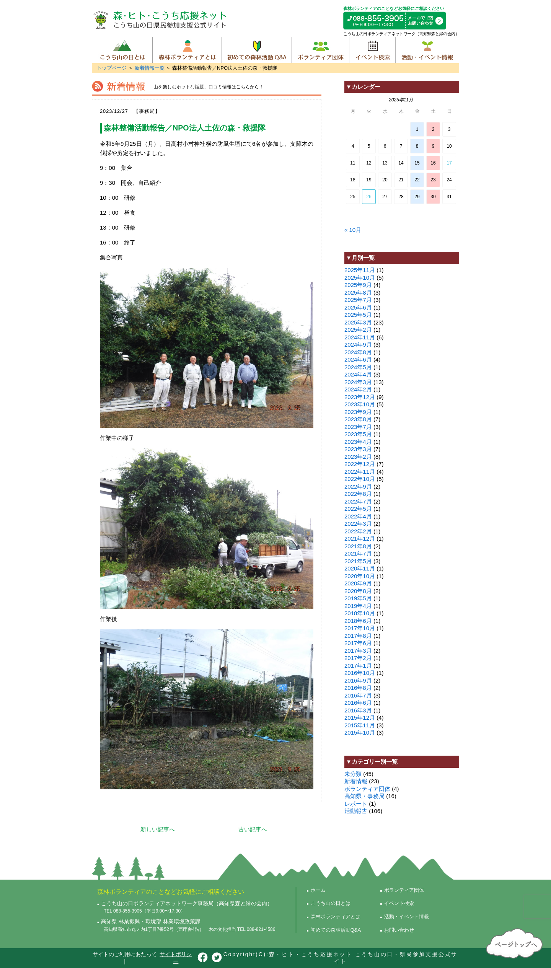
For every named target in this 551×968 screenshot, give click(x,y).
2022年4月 (358, 516)
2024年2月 (358, 389)
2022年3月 (358, 523)
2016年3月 (358, 710)
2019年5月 (358, 598)
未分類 (353, 774)
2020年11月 (359, 568)
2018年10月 (359, 613)
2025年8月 (358, 292)
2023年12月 (359, 397)
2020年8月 (358, 591)
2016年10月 (359, 673)
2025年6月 (358, 307)
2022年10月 (359, 479)
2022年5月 (358, 508)
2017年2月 (358, 658)
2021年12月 (359, 538)
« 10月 (352, 230)
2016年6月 (358, 702)
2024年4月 (358, 374)
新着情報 (355, 781)
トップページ (112, 68)
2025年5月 (358, 314)
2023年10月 (359, 404)
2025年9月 (358, 285)
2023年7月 (358, 427)
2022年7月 (358, 501)
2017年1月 (358, 665)
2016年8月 (358, 687)
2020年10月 (359, 576)
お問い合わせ (399, 930)
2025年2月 (358, 329)
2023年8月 (358, 419)
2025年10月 (359, 277)
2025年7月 (358, 300)
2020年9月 (358, 583)
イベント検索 (372, 50)
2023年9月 (358, 412)
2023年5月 (358, 434)
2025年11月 (359, 270)
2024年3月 (358, 382)
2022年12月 (359, 464)
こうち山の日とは (122, 50)
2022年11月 (359, 471)
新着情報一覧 (150, 68)
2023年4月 (358, 441)
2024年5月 (358, 367)
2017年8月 (358, 635)
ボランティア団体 (320, 50)
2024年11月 (359, 337)
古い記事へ (252, 829)
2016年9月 (358, 680)
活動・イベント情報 (427, 50)
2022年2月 (358, 531)
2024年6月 (358, 359)
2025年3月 (358, 322)
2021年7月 (358, 553)
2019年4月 (358, 606)
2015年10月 (359, 732)
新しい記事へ (157, 829)
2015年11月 (359, 725)
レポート (355, 803)
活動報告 (355, 811)
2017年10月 (359, 628)
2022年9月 (358, 486)
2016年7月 (358, 695)
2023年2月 (358, 456)
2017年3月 (358, 650)
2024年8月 (358, 352)
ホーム (318, 890)
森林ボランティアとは (187, 50)
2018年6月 (358, 621)
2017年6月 (358, 643)
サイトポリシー (176, 957)
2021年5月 (358, 561)
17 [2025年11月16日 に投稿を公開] (449, 163)
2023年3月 (358, 449)
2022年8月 (358, 494)
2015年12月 (359, 717)
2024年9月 (358, 344)
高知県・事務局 (364, 796)
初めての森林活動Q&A (257, 50)
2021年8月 (358, 546)
